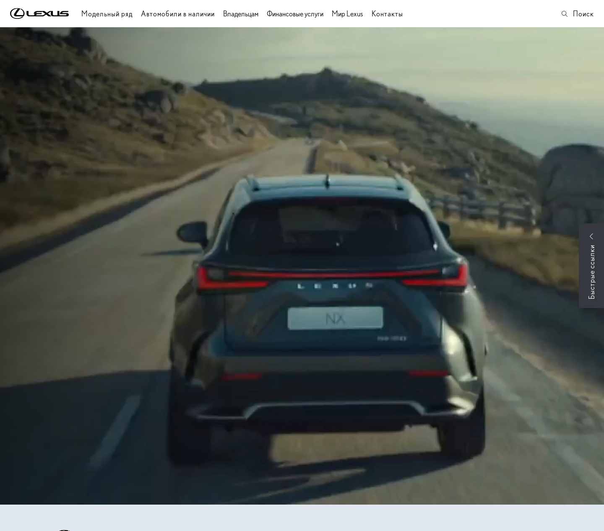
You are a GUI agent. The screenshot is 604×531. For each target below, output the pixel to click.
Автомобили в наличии (178, 13)
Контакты (387, 13)
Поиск (577, 13)
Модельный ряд (107, 13)
